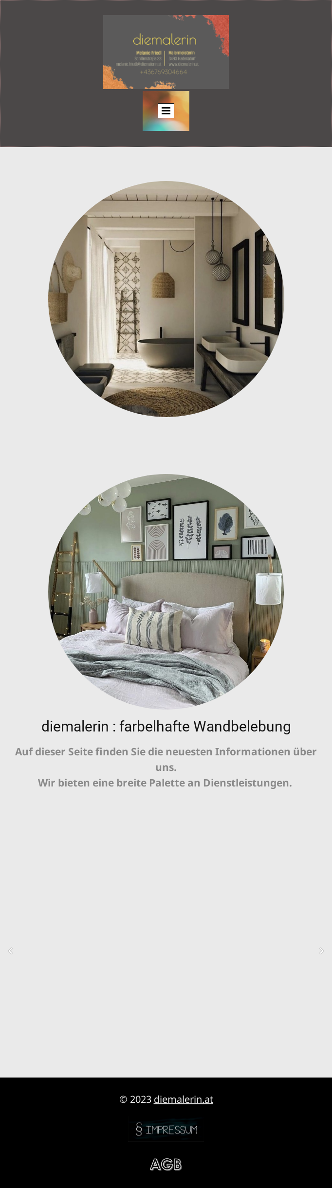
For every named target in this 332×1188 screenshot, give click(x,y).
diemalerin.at (183, 1099)
